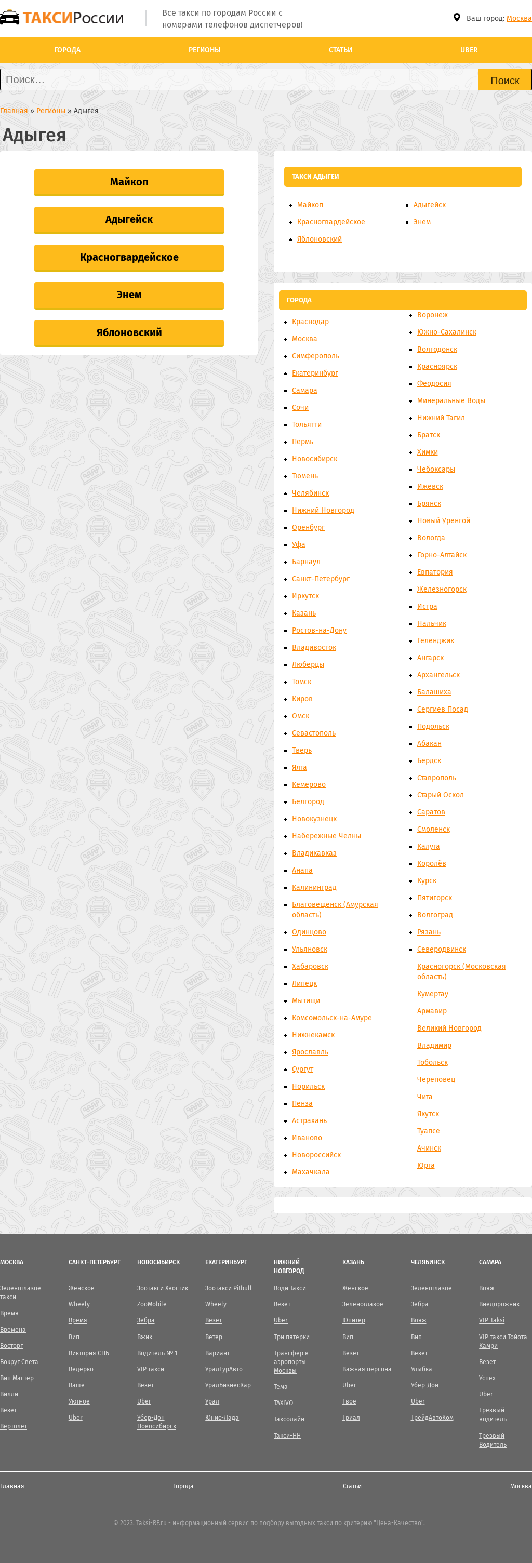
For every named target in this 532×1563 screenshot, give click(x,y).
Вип (74, 1337)
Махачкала (311, 1172)
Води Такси (290, 1288)
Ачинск (429, 1148)
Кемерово (309, 784)
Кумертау (432, 994)
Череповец (436, 1079)
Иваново (307, 1137)
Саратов (431, 812)
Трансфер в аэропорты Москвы (291, 1362)
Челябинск (310, 493)
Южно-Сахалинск (446, 332)
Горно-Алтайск (442, 555)
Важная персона (367, 1369)
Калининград (314, 887)
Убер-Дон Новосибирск (156, 1422)
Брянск (429, 503)
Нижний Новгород (323, 510)
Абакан (429, 743)
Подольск (433, 726)
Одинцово (309, 932)
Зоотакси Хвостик (162, 1288)
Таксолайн (289, 1419)
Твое (349, 1401)
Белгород (308, 801)
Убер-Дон (424, 1385)
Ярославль (310, 1052)
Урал (212, 1401)
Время (9, 1313)
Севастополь (314, 733)
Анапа (302, 870)
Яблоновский (129, 332)
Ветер (213, 1337)
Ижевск (430, 486)
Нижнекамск (313, 1035)
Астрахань (309, 1120)
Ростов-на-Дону (319, 630)
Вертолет (13, 1426)
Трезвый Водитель (493, 1440)
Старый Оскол (440, 795)
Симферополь (315, 356)
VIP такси (150, 1369)
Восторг (11, 1346)
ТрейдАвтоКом (432, 1417)
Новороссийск (316, 1155)
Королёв (431, 863)
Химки (427, 452)
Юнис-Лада (222, 1417)
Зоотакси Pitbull (228, 1288)
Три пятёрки (292, 1337)
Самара (304, 390)
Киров (302, 698)
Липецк (304, 983)
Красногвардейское (129, 257)
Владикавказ (314, 853)
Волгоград (435, 915)
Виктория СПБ (89, 1353)
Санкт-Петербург (321, 579)
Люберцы (308, 664)
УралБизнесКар (228, 1385)
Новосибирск (314, 459)
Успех (487, 1378)
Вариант (217, 1353)
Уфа (298, 544)
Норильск (308, 1086)
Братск (428, 435)
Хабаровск (310, 966)
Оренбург (308, 527)
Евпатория (435, 572)
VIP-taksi (491, 1320)
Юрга (426, 1165)
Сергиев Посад (442, 709)
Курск (426, 880)
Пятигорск (434, 897)
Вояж (419, 1320)
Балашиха (434, 692)
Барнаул (306, 561)
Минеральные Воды (451, 400)
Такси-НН (287, 1435)
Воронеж (432, 315)
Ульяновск (309, 949)
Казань (304, 613)
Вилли (9, 1394)
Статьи (340, 50)
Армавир (432, 1011)
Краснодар (310, 321)
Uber (469, 50)
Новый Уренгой (443, 520)
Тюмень (305, 476)
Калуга (428, 846)
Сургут (302, 1069)
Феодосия (434, 383)
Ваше (77, 1385)
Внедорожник (499, 1304)
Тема (281, 1387)
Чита (425, 1096)
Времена (13, 1329)
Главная (12, 1486)
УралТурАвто (224, 1369)
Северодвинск (441, 949)
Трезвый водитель (493, 1415)
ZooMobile (152, 1304)
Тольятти (307, 424)
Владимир (434, 1045)
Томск (301, 681)
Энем (129, 294)
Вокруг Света (19, 1362)
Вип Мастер (17, 1378)
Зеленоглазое (362, 1304)
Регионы (205, 50)
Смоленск (433, 829)
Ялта (299, 767)
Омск (300, 716)
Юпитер (353, 1320)
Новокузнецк (314, 818)
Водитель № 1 (157, 1353)
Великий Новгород (449, 1028)
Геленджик (435, 640)
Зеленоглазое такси (20, 1293)
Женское (82, 1288)
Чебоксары (436, 469)
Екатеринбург (315, 373)
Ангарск (430, 657)
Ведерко (81, 1369)
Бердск (429, 760)
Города (67, 50)
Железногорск (442, 589)
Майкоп (129, 182)
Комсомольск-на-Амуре (332, 1017)
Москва (519, 18)
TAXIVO (283, 1403)
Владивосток (314, 647)
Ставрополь (436, 777)
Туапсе (428, 1131)
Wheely (79, 1304)
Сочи (300, 407)
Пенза (302, 1103)
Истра (427, 606)
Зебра (146, 1320)
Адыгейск (129, 219)
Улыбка (421, 1369)
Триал (351, 1417)
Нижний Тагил (441, 417)
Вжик (144, 1337)
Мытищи (306, 1000)
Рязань (429, 932)
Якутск (428, 1114)
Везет (8, 1410)
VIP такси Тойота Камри (503, 1341)
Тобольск (432, 1062)
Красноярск (437, 366)
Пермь (302, 441)
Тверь (302, 750)
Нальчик (431, 623)
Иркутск (305, 596)
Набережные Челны (326, 836)
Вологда (431, 537)
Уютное (79, 1401)
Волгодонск (437, 349)
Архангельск (438, 675)
